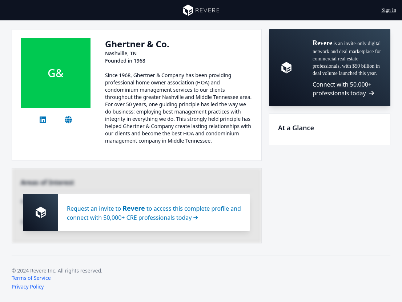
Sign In (388, 10)
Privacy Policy (28, 286)
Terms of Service (31, 277)
